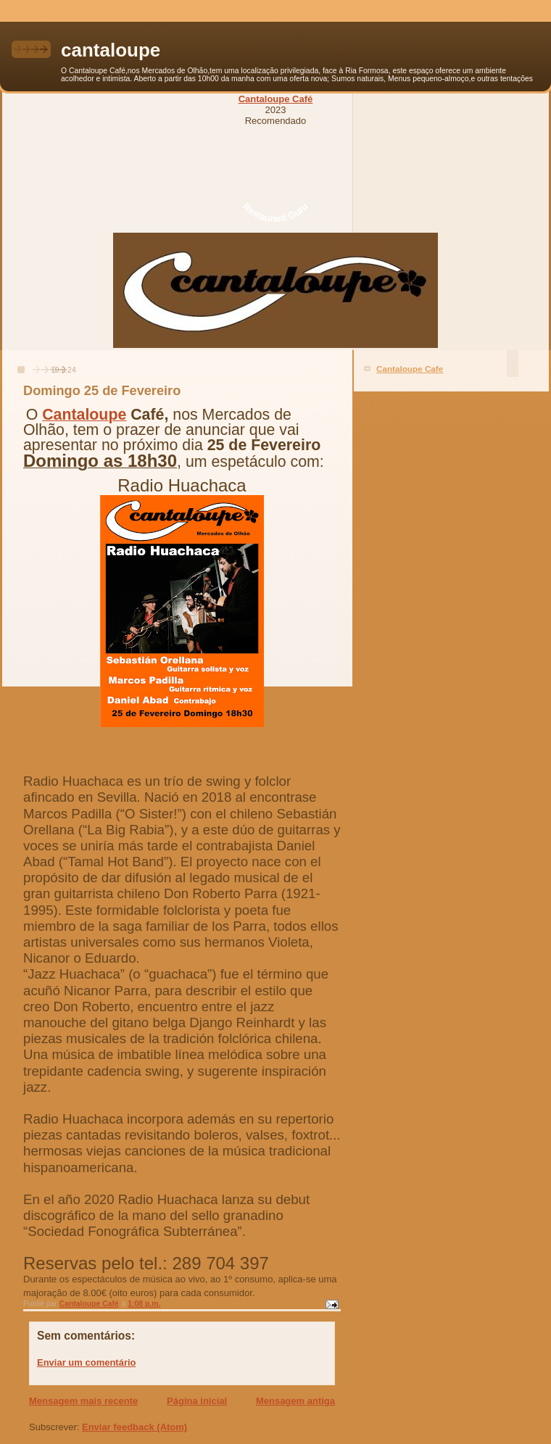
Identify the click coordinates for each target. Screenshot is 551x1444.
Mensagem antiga (295, 1400)
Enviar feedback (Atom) (134, 1427)
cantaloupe (110, 50)
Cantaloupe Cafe (409, 368)
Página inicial (197, 1400)
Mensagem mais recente (83, 1400)
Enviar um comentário (86, 1362)
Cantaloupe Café (276, 99)
